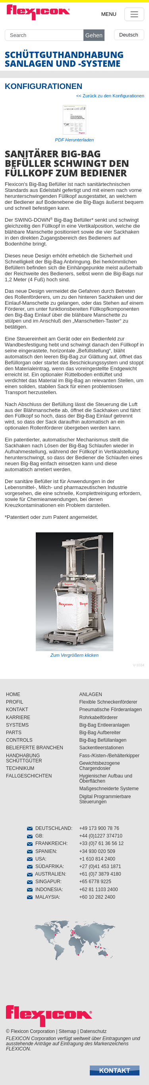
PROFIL (14, 702)
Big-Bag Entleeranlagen (104, 725)
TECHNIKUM (20, 768)
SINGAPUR (43, 881)
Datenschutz (93, 1031)
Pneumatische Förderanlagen (110, 709)
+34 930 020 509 (97, 851)
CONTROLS (19, 740)
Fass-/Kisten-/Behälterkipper (109, 755)
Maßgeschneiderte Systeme (109, 788)
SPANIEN (41, 851)
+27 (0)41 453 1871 (100, 866)
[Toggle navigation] (134, 14)
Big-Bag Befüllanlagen (103, 740)
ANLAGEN (90, 694)
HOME (13, 694)
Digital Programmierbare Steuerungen (105, 799)
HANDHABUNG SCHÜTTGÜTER (24, 758)
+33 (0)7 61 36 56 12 (101, 843)
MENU (108, 14)
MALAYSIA (43, 897)
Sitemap (67, 1031)
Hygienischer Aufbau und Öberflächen (105, 778)
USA (36, 859)
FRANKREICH (46, 843)
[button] (114, 1070)
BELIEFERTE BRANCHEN (34, 747)
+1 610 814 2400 (97, 859)
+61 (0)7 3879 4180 (100, 874)
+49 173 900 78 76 (99, 828)
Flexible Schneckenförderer (108, 702)
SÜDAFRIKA (44, 866)
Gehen (94, 35)
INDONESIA (44, 889)
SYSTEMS (17, 725)
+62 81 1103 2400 (98, 889)
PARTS (13, 732)
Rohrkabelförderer (98, 717)
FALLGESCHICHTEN (29, 776)
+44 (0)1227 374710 (100, 836)
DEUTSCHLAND (49, 828)
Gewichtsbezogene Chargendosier (99, 765)
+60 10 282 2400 (97, 897)
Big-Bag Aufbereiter (100, 732)
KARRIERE (18, 717)
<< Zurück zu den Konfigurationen (110, 95)
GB (34, 836)
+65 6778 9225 (95, 881)
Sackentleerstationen (101, 747)
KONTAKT (17, 709)
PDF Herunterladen (74, 139)
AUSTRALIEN (46, 874)
